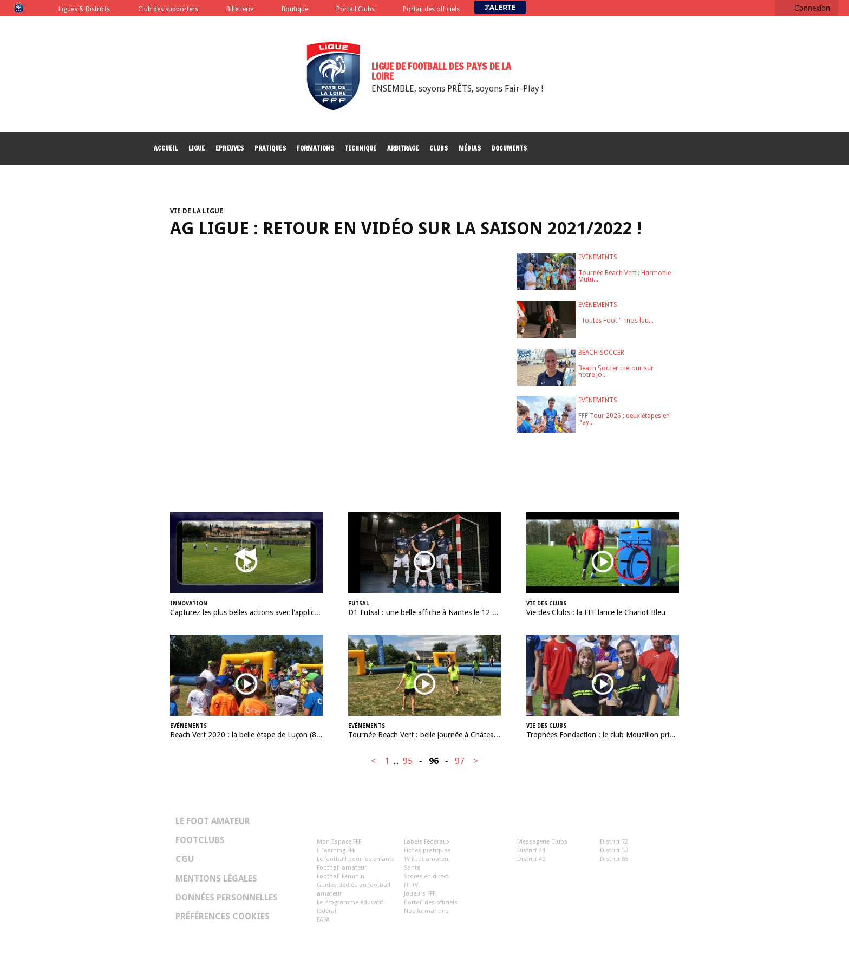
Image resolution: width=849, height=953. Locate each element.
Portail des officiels (431, 9)
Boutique (295, 9)
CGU (184, 859)
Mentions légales (216, 878)
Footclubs (200, 840)
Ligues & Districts (84, 9)
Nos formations (426, 911)
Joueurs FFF (419, 893)
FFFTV (411, 885)
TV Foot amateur (427, 859)
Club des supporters (168, 9)
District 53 (614, 850)
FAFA (323, 919)
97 (460, 761)
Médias (470, 148)
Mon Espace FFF (339, 841)
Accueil (166, 148)
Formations (315, 148)
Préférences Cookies (222, 916)
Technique (360, 148)
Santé (412, 867)
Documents (509, 148)
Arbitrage (403, 148)
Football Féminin (340, 876)
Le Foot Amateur (212, 821)
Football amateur (342, 867)
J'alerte (500, 7)
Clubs (438, 148)
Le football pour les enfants (356, 859)
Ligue (196, 148)
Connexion (812, 8)
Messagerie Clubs (542, 841)
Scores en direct (426, 876)
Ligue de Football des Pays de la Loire (441, 71)
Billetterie (239, 9)
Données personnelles (226, 897)
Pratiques (270, 148)
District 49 (531, 859)
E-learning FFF (336, 850)
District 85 (614, 859)
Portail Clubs (355, 9)
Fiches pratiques (427, 850)
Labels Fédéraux (427, 841)
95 (408, 761)
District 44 (531, 850)
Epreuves (229, 148)
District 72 (614, 841)
